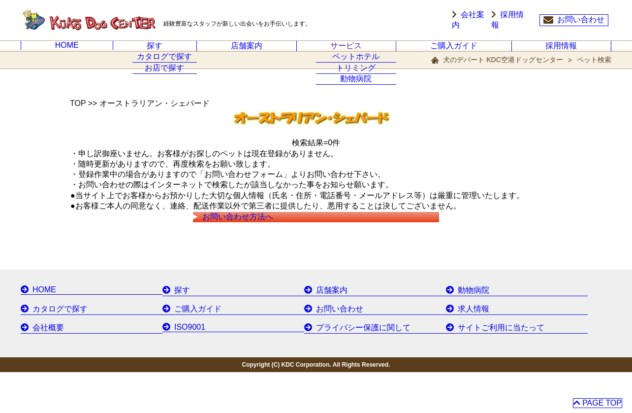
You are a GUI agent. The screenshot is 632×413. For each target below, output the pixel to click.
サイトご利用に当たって (489, 369)
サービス (346, 51)
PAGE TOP (597, 400)
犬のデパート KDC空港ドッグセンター (503, 71)
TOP (78, 115)
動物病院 (465, 335)
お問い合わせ (574, 20)
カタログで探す (50, 352)
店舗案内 (246, 51)
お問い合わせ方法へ (251, 249)
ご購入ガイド (453, 51)
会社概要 (40, 369)
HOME (67, 51)
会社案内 (467, 20)
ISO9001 (181, 369)
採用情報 (515, 20)
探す (154, 51)
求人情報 (465, 352)
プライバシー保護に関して (351, 369)
